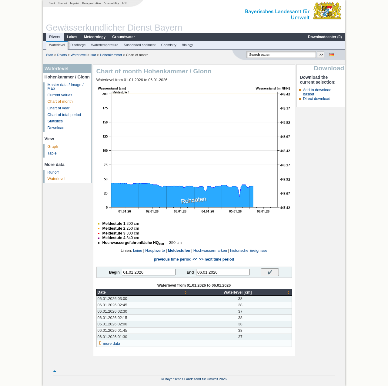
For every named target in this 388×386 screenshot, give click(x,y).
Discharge (77, 45)
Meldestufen (179, 250)
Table (52, 153)
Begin (114, 272)
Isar (93, 55)
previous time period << (175, 259)
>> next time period (216, 259)
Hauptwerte (155, 250)
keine (137, 250)
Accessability (111, 3)
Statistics (55, 121)
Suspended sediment (140, 45)
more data (111, 343)
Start (52, 3)
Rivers (54, 37)
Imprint (74, 3)
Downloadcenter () (325, 37)
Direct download (316, 99)
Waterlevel (57, 45)
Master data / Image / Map (66, 87)
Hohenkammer (111, 55)
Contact (62, 3)
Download (56, 128)
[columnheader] (142, 292)
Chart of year (59, 108)
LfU (124, 3)
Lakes (72, 37)
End (190, 272)
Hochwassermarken (210, 250)
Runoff (53, 172)
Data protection (91, 3)
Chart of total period (64, 115)
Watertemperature (105, 45)
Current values (60, 95)
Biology (187, 45)
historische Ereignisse (248, 250)
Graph (53, 147)
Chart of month (60, 101)
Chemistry (168, 45)
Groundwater (123, 37)
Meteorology (94, 37)
